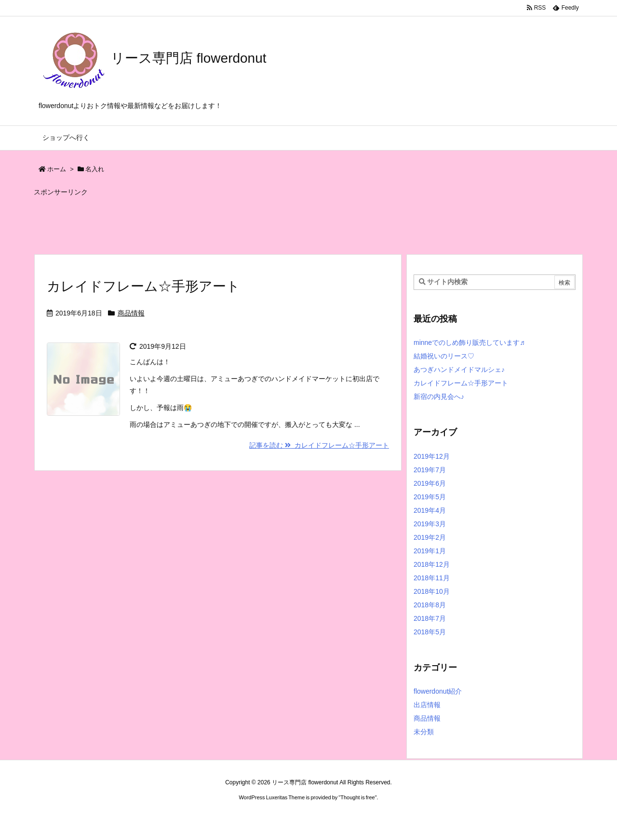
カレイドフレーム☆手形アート (143, 286)
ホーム (56, 169)
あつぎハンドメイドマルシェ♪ (459, 369)
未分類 (424, 732)
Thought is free (357, 797)
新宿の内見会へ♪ (439, 396)
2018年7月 (430, 618)
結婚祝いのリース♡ (444, 356)
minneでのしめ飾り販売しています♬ (469, 342)
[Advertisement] (267, 221)
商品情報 (131, 313)
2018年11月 (432, 578)
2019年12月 (432, 456)
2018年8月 (430, 605)
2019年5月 (430, 497)
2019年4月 (430, 510)
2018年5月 (430, 632)
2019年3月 (430, 524)
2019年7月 (430, 470)
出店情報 (427, 705)
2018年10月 (432, 591)
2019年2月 (430, 537)
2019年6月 (430, 483)
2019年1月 (430, 551)
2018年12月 (432, 564)
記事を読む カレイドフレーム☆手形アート (319, 445)
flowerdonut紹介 (438, 691)
